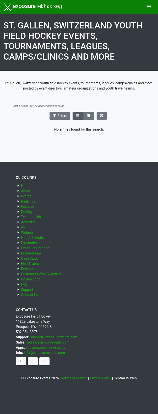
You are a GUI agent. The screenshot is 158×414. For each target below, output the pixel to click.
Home (25, 186)
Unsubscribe (30, 279)
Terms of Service (74, 378)
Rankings (28, 201)
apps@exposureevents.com (47, 347)
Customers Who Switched (41, 274)
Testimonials (31, 217)
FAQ (24, 284)
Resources (29, 269)
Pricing (26, 212)
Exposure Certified (35, 248)
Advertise (28, 222)
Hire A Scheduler (34, 238)
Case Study (29, 258)
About (25, 191)
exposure (32, 7)
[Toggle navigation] (149, 6)
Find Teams (30, 264)
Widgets (27, 232)
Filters (60, 116)
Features (27, 206)
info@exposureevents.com (44, 353)
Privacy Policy (100, 378)
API (23, 227)
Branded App (31, 253)
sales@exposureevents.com (48, 342)
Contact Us (29, 295)
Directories (29, 243)
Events (26, 196)
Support (27, 290)
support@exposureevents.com (53, 337)
